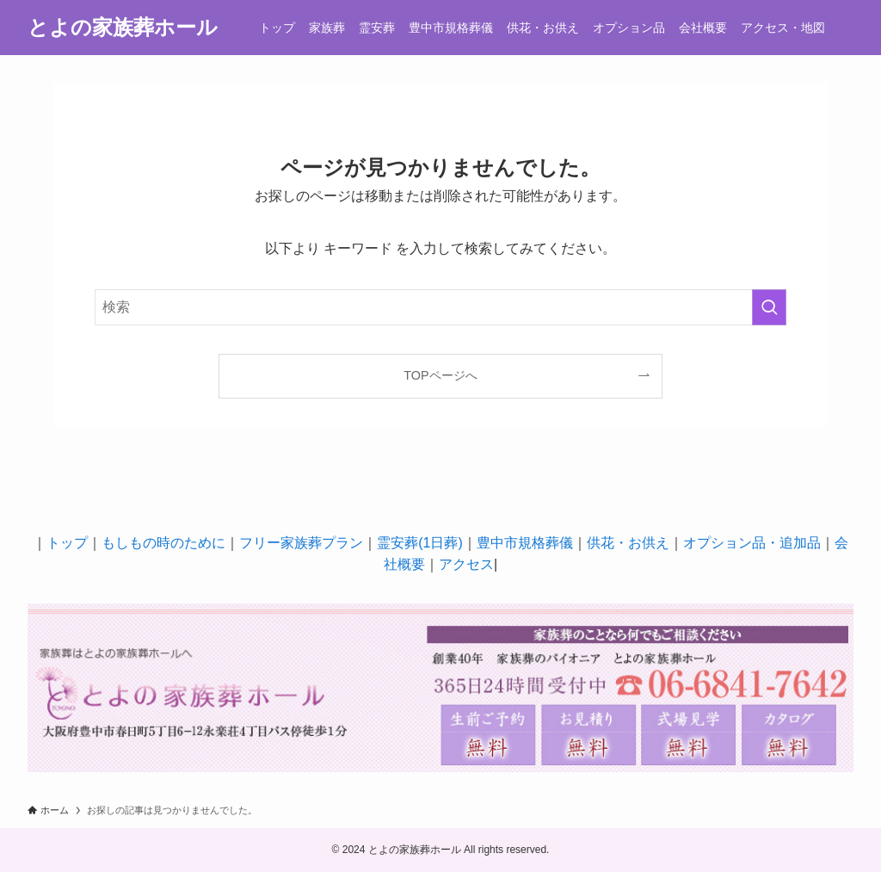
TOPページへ (440, 375)
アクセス (466, 564)
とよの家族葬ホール (123, 27)
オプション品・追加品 (752, 542)
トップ (67, 542)
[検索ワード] (440, 307)
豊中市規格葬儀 (525, 542)
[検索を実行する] (769, 307)
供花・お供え (628, 542)
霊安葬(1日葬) (420, 542)
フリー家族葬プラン (301, 542)
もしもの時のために (163, 542)
